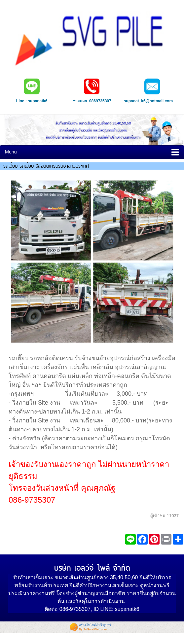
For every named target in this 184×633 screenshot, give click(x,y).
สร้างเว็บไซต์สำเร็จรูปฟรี (95, 625)
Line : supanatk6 (32, 101)
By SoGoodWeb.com (93, 629)
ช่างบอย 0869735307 (92, 101)
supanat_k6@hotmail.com (148, 101)
